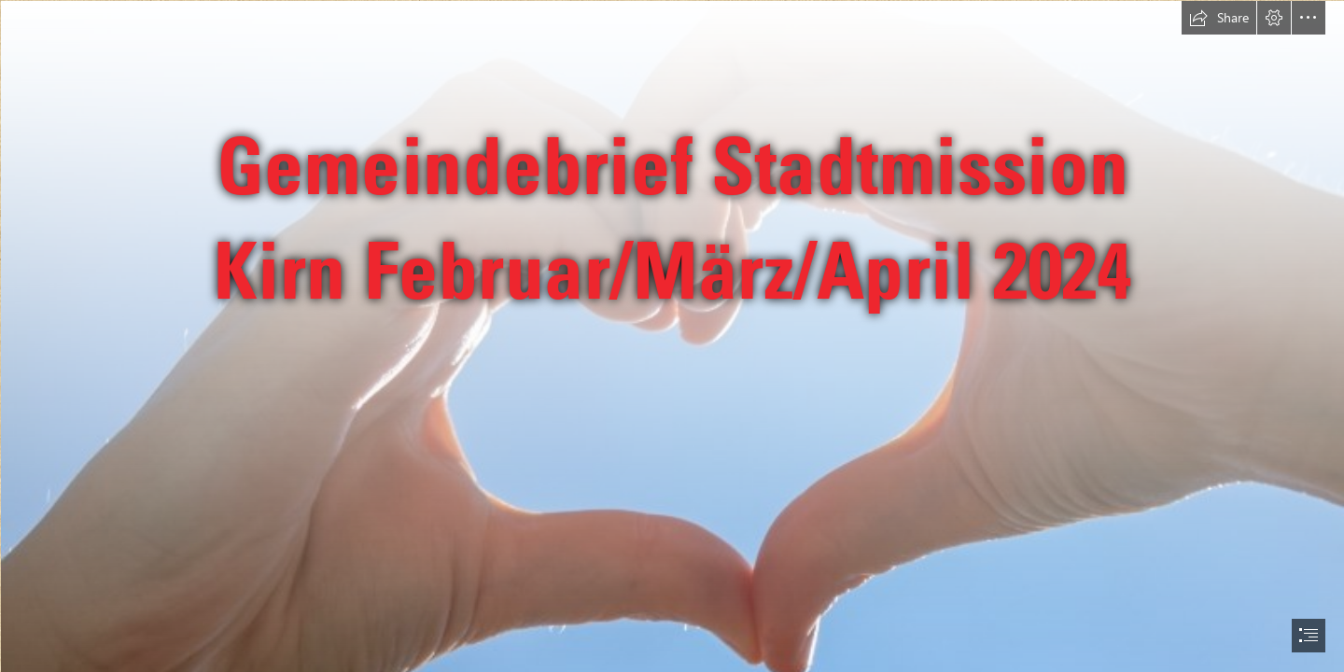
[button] (1219, 18)
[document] (672, 336)
